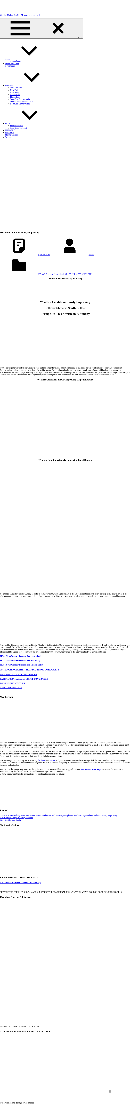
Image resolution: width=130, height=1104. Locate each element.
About (26, 59)
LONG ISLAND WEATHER (12, 683)
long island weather (24, 815)
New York (14, 90)
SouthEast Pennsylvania (20, 99)
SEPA (84, 274)
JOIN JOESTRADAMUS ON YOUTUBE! (18, 675)
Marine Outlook (11, 135)
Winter (27, 123)
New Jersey (15, 92)
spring (82, 815)
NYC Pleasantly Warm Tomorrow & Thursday (20, 883)
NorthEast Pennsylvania (20, 104)
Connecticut (15, 95)
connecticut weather (8, 815)
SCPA (78, 274)
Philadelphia (15, 97)
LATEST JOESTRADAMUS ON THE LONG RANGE (24, 679)
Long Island (59, 274)
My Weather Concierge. (91, 769)
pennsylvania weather (71, 815)
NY (69, 274)
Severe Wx (9, 132)
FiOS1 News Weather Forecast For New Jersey (20, 660)
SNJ (90, 274)
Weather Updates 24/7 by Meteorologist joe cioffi (20, 15)
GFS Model (10, 66)
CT (39, 274)
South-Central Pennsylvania (21, 101)
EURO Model (10, 130)
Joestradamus (15, 61)
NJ (66, 274)
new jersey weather (40, 815)
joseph (91, 254)
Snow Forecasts (16, 126)
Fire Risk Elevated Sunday (11, 820)
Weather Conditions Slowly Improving (101, 815)
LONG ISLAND (12, 63)
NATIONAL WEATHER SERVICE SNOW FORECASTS (29, 669)
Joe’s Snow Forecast (18, 128)
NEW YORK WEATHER (11, 688)
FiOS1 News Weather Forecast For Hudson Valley (21, 665)
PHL (73, 274)
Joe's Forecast (47, 274)
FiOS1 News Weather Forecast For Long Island (20, 656)
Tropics (8, 137)
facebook (42, 760)
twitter (53, 760)
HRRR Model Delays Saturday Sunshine (16, 818)
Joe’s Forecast (16, 88)
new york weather (55, 815)
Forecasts (28, 85)
